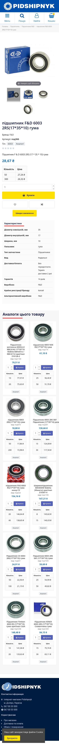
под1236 (17, 629)
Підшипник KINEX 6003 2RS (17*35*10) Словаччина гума (43, 624)
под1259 (45, 629)
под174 (45, 349)
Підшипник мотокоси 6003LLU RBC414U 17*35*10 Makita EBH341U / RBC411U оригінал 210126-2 (16, 350)
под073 (18, 424)
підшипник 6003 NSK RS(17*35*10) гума (43, 345)
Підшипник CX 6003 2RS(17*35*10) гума (15, 556)
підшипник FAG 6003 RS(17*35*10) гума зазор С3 (16, 487)
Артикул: (6, 139)
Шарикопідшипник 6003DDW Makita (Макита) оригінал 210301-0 (43, 489)
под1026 (45, 561)
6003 (10, 143)
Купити (28, 195)
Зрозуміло (12, 738)
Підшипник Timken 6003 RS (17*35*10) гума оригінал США (15, 624)
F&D (12, 134)
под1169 (17, 359)
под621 (18, 561)
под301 (45, 424)
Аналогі (20, 143)
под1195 (45, 495)
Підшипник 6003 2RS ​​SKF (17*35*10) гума (43, 556)
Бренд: (5, 134)
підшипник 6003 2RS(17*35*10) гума (16, 420)
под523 (18, 493)
